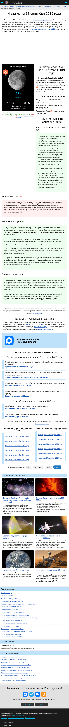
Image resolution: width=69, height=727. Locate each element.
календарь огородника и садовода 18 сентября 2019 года (26, 377)
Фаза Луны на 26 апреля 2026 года (11, 599)
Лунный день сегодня (7, 595)
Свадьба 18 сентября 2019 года (17, 396)
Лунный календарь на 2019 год (31, 6)
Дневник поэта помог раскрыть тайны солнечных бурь (16, 670)
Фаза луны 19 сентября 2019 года (50, 435)
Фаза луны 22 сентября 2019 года (50, 449)
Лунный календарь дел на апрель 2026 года (13, 620)
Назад (27, 704)
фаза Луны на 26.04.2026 (35, 324)
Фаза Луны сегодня (6, 593)
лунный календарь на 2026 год (16, 417)
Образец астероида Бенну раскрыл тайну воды (14, 673)
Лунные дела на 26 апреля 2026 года (11, 606)
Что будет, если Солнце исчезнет (10, 657)
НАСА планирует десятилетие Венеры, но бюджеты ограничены (19, 678)
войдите (19, 117)
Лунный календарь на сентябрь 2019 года (54, 6)
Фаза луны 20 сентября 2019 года (50, 439)
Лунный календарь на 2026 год (10, 626)
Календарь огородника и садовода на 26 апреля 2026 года (18, 604)
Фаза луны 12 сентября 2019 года (17, 460)
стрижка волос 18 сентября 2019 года (19, 367)
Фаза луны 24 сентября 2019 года (50, 458)
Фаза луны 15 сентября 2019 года (17, 446)
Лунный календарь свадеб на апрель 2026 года (14, 623)
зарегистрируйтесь (28, 115)
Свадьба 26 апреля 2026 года (9, 609)
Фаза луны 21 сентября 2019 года (50, 444)
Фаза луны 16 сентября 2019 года (17, 441)
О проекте (4, 718)
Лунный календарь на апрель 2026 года (12, 612)
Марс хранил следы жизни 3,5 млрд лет (12, 662)
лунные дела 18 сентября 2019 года (18, 385)
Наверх (41, 704)
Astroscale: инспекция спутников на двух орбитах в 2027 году (18, 675)
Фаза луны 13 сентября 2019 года (17, 455)
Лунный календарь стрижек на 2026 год (12, 629)
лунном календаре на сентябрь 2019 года (43, 29)
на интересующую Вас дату (42, 20)
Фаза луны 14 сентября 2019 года (17, 450)
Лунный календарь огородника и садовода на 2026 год (16, 631)
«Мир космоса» (5, 711)
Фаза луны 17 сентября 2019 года (17, 436)
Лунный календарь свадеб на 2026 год (12, 636)
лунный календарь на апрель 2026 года (20, 408)
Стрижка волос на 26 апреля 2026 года (12, 601)
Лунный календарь (15, 6)
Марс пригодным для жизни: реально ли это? (14, 659)
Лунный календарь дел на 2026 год (11, 634)
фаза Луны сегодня (40, 327)
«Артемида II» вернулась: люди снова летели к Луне (16, 665)
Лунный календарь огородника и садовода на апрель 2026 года (19, 617)
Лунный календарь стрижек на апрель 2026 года (15, 615)
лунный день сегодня (44, 329)
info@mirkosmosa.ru (18, 715)
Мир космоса (4, 6)
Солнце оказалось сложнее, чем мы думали (13, 680)
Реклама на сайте (30, 718)
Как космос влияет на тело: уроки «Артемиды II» (15, 667)
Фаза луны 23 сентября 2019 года (50, 453)
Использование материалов (16, 718)
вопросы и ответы (37, 313)
